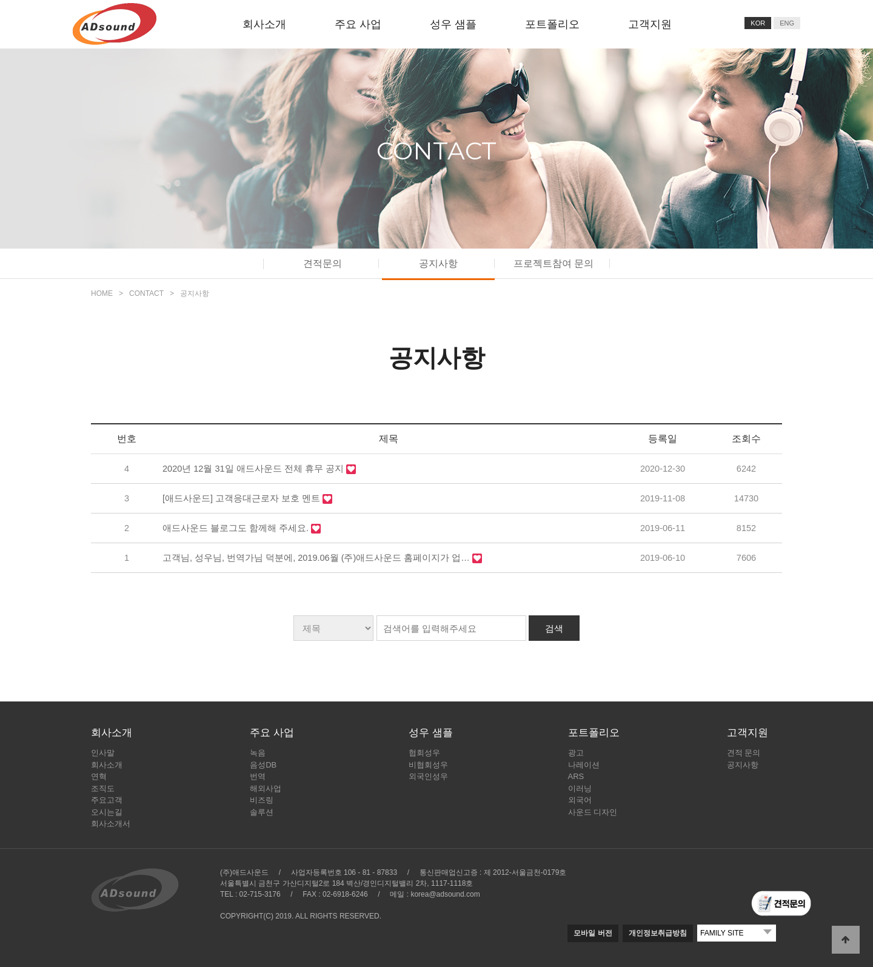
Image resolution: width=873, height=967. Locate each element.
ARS (576, 776)
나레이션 (584, 764)
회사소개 (264, 24)
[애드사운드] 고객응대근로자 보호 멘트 (242, 498)
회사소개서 (110, 823)
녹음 (258, 752)
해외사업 (265, 788)
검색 (554, 628)
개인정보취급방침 (658, 933)
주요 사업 (358, 24)
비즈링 (261, 800)
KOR (758, 23)
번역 (258, 776)
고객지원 (650, 24)
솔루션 (261, 812)
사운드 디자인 (593, 812)
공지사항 (438, 263)
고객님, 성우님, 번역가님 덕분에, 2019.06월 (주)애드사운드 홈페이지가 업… (317, 558)
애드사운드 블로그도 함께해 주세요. (236, 528)
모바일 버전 (593, 933)
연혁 (99, 776)
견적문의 (322, 263)
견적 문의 (744, 752)
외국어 (580, 800)
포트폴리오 (552, 24)
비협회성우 (428, 764)
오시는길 (106, 812)
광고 (576, 752)
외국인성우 (428, 776)
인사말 (103, 752)
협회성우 (424, 752)
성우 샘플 (453, 24)
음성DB (263, 764)
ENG (787, 23)
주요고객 (106, 800)
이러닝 (580, 788)
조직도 (103, 788)
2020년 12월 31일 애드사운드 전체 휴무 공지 (254, 468)
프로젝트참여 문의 (553, 263)
